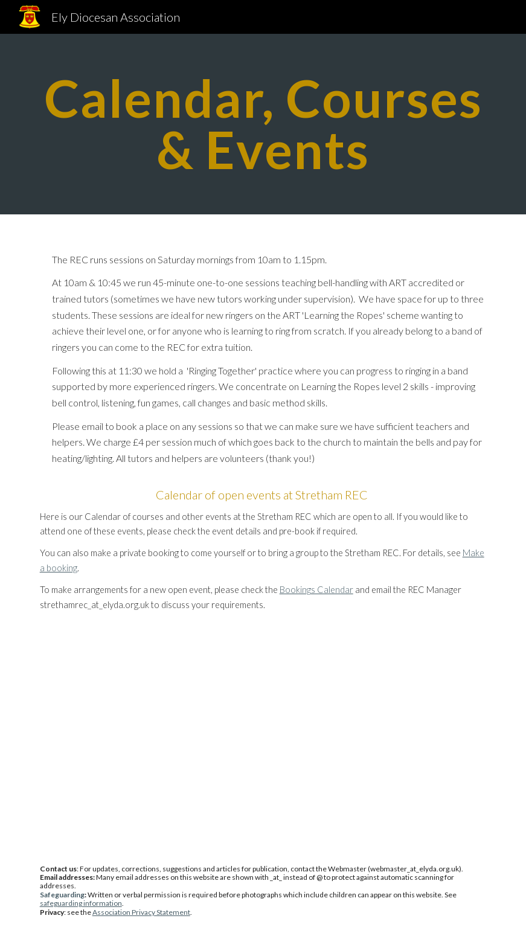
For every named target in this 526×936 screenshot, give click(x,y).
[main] (263, 124)
